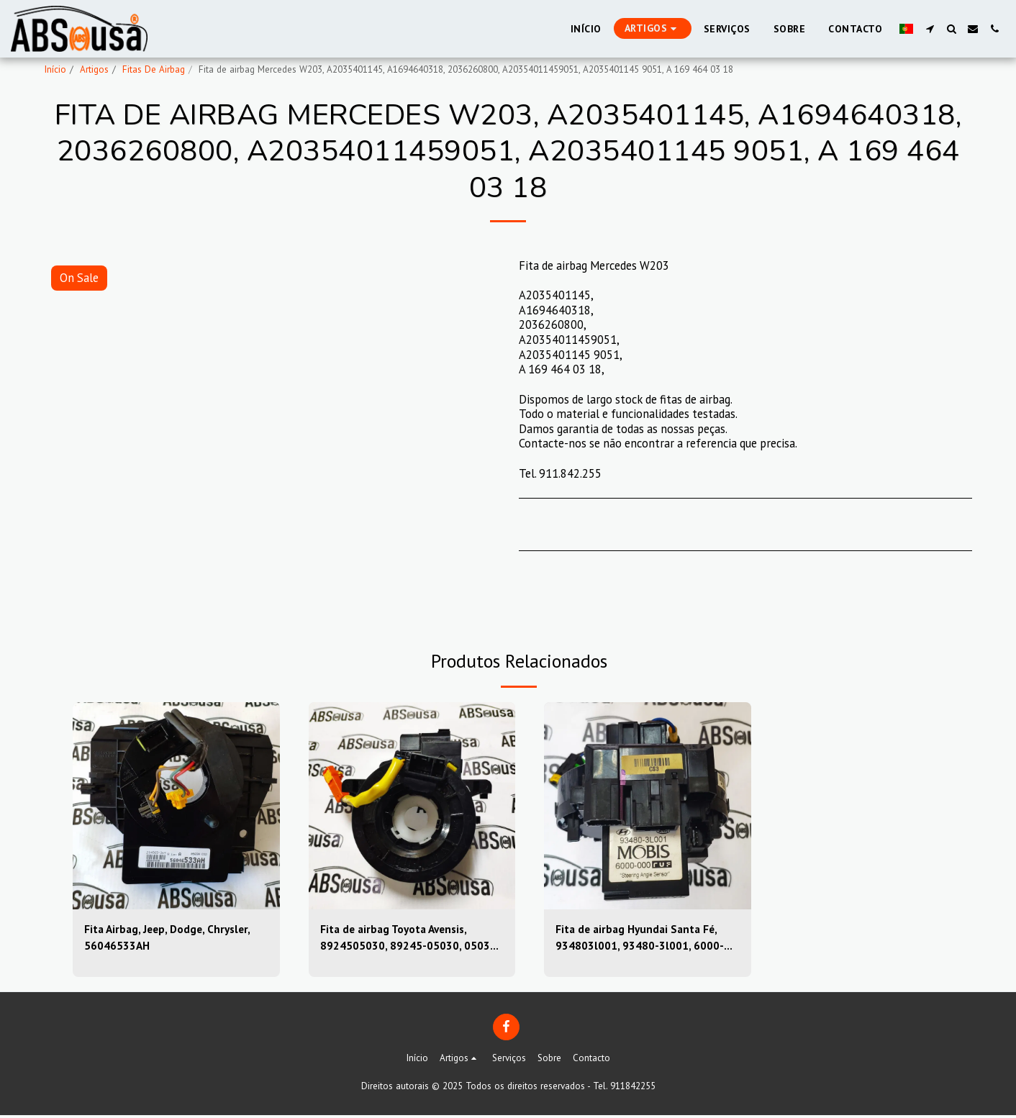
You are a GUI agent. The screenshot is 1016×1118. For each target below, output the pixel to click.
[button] (930, 29)
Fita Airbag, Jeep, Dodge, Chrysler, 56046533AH (171, 938)
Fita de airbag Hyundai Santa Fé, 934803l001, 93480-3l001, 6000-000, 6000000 (640, 939)
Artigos (94, 69)
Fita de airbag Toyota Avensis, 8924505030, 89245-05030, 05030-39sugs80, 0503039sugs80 (410, 939)
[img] (176, 805)
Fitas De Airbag (153, 69)
